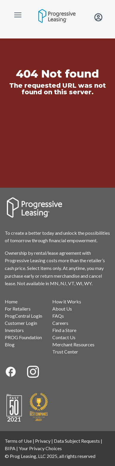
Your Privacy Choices (40, 448)
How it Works (66, 301)
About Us (62, 308)
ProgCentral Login (23, 316)
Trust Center (65, 351)
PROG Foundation (23, 337)
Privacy (43, 441)
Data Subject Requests (77, 441)
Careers (60, 323)
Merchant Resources (73, 344)
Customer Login (21, 323)
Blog (10, 344)
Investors (14, 330)
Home (11, 301)
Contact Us (63, 337)
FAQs (58, 316)
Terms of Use (18, 441)
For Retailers (18, 308)
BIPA (10, 448)
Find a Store (64, 330)
